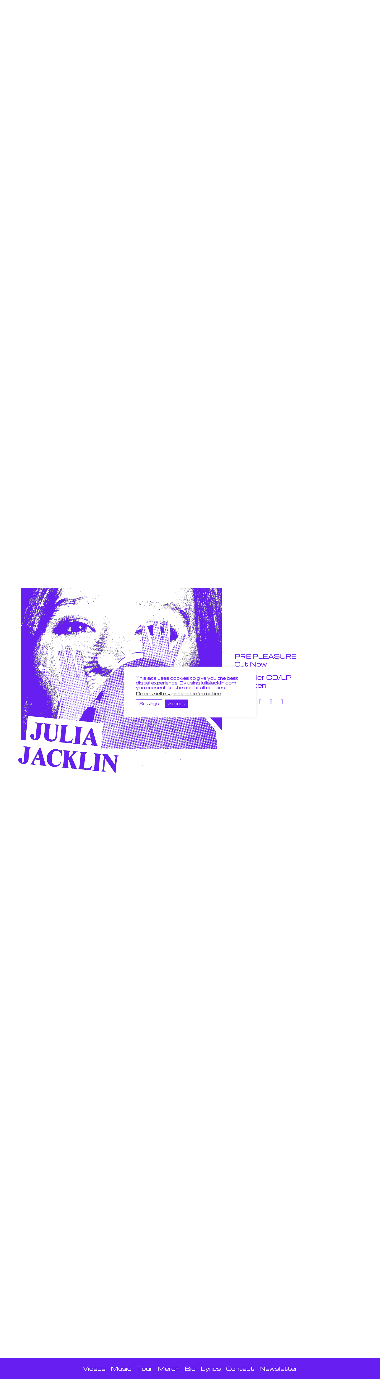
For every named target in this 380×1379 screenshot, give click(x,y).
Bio (190, 1368)
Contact (240, 1368)
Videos (94, 1368)
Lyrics (211, 1368)
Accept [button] (176, 703)
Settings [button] (149, 703)
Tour (144, 1368)
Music (121, 1368)
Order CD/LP (263, 677)
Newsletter (278, 1368)
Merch (168, 1368)
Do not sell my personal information (178, 693)
